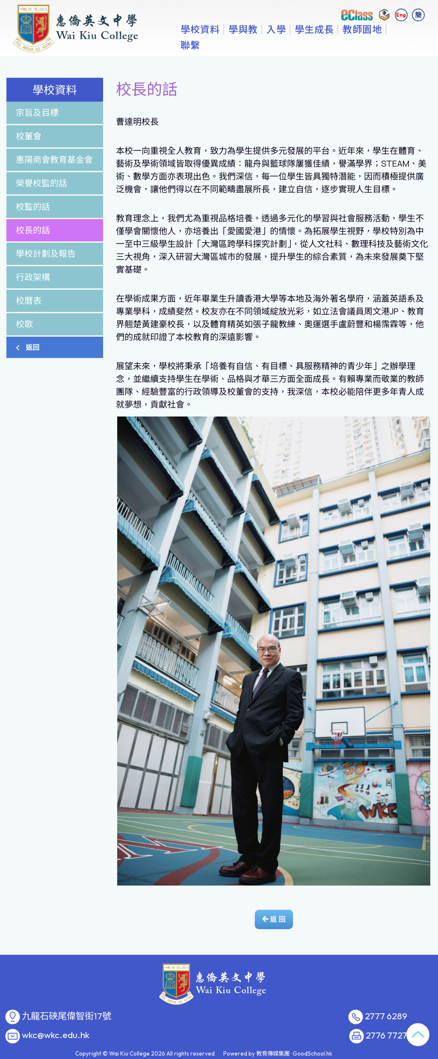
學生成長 (341, 44)
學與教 (269, 44)
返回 (27, 347)
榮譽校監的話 (41, 183)
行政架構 (33, 277)
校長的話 (33, 230)
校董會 (28, 136)
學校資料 (226, 44)
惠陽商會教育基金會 (54, 159)
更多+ (384, 44)
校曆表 (28, 300)
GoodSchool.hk (312, 1053)
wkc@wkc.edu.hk (55, 1035)
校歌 (24, 324)
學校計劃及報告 (46, 253)
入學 (303, 44)
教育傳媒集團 (273, 1053)
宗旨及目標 (37, 112)
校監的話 (33, 206)
